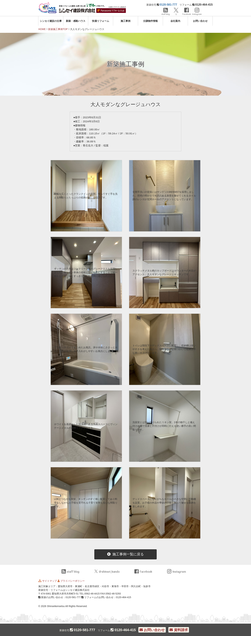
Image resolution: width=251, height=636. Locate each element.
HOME (42, 29)
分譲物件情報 (150, 21)
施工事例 (125, 21)
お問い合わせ (200, 21)
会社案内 (175, 21)
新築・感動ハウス (75, 21)
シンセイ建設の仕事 (51, 21)
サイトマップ (49, 580)
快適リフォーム (100, 21)
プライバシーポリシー (72, 580)
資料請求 (178, 630)
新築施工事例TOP (58, 29)
